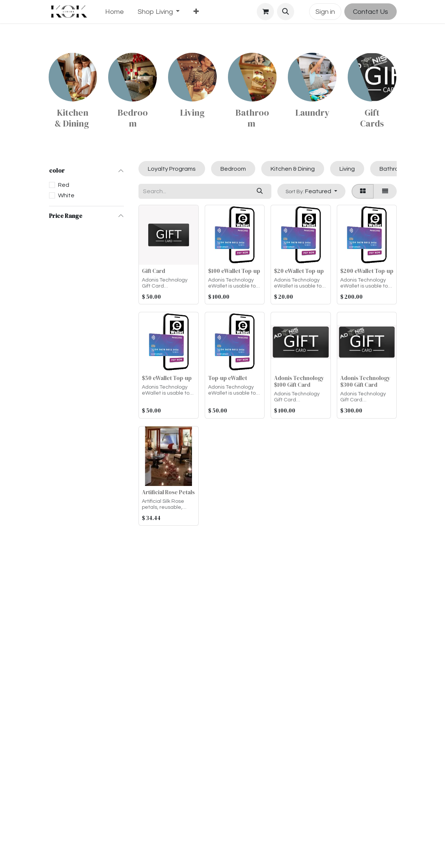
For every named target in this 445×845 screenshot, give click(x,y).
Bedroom (133, 118)
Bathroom (252, 118)
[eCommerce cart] (265, 11)
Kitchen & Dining (73, 118)
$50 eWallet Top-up (167, 378)
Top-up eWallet (227, 378)
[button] (285, 11)
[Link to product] (73, 77)
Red (63, 185)
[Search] (260, 191)
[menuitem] (114, 12)
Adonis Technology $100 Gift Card (299, 381)
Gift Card (153, 271)
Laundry (312, 112)
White (66, 195)
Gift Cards (372, 118)
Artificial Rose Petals (168, 492)
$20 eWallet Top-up (299, 271)
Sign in (325, 11)
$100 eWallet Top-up (234, 271)
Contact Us (370, 11)
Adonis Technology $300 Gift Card (365, 381)
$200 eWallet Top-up (366, 271)
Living (192, 112)
